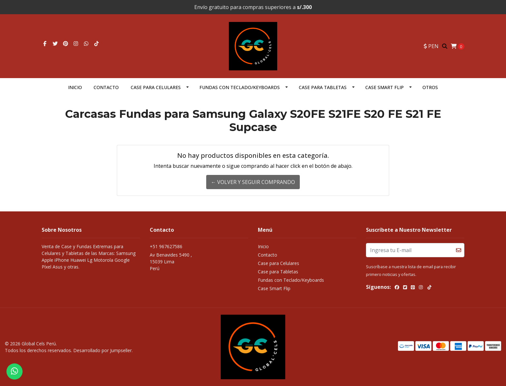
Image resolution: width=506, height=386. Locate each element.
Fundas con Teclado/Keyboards (239, 87)
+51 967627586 (166, 246)
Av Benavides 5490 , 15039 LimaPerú (171, 261)
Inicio (75, 87)
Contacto (106, 87)
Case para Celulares (156, 87)
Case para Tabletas (323, 87)
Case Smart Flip (384, 87)
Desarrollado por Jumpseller (102, 350)
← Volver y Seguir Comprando (253, 182)
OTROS (430, 87)
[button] (431, 46)
